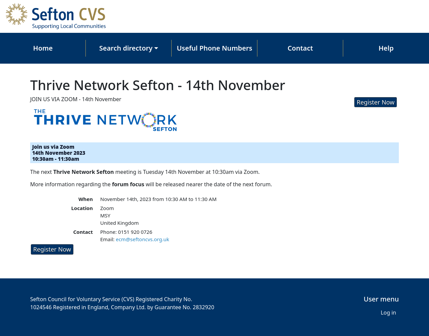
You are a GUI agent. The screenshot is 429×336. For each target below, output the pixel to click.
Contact (300, 48)
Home (43, 48)
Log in (388, 312)
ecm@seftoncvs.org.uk (142, 239)
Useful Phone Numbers (214, 48)
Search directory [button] (125, 48)
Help (386, 48)
